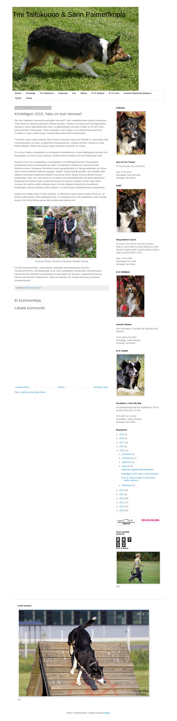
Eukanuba (63, 93)
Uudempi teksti (22, 387)
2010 (122, 506)
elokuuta (126, 466)
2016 (122, 446)
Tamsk (29, 98)
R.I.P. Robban (98, 93)
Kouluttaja (30, 93)
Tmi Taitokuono (47, 93)
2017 (122, 442)
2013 (122, 494)
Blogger (106, 713)
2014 (122, 490)
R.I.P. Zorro (114, 93)
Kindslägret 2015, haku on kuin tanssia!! (139, 474)
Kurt (74, 93)
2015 (122, 450)
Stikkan (83, 93)
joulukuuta (127, 454)
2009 (122, 510)
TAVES (18, 98)
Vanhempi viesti (101, 387)
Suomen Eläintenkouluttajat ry (137, 93)
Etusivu (18, 93)
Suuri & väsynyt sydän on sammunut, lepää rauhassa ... (138, 479)
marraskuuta (128, 458)
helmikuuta (127, 485)
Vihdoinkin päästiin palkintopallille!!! (137, 469)
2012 (122, 498)
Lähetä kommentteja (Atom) (33, 392)
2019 (122, 434)
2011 (122, 502)
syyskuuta (127, 462)
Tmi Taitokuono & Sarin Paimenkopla (69, 14)
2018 (122, 438)
